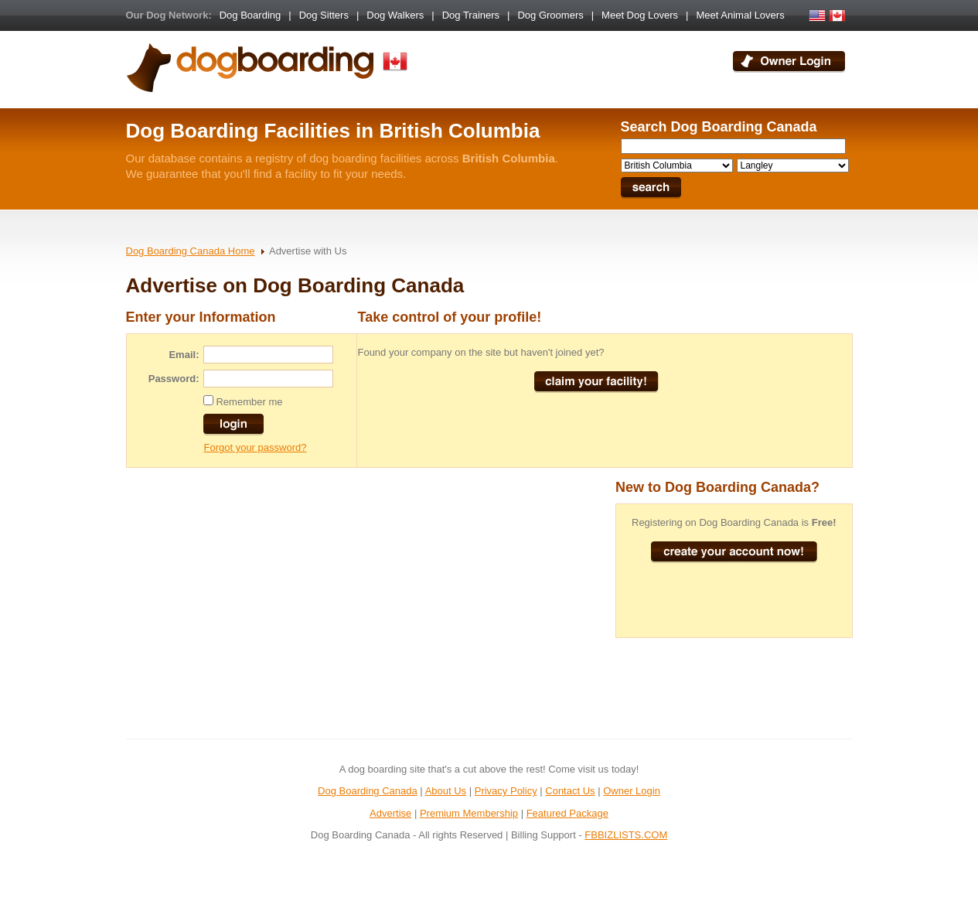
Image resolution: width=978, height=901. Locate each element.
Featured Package (567, 813)
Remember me (249, 402)
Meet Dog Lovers (639, 15)
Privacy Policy (506, 791)
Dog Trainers (470, 15)
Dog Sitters (324, 15)
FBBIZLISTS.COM (625, 835)
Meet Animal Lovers (741, 15)
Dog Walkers (395, 15)
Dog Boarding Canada (367, 791)
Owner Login (631, 791)
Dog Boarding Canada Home (190, 251)
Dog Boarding (250, 15)
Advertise (390, 813)
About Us (445, 791)
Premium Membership (469, 813)
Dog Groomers (550, 15)
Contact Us (570, 791)
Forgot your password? (254, 447)
